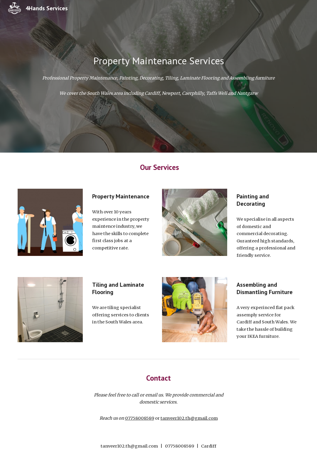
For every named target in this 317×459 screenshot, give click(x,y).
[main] (158, 60)
